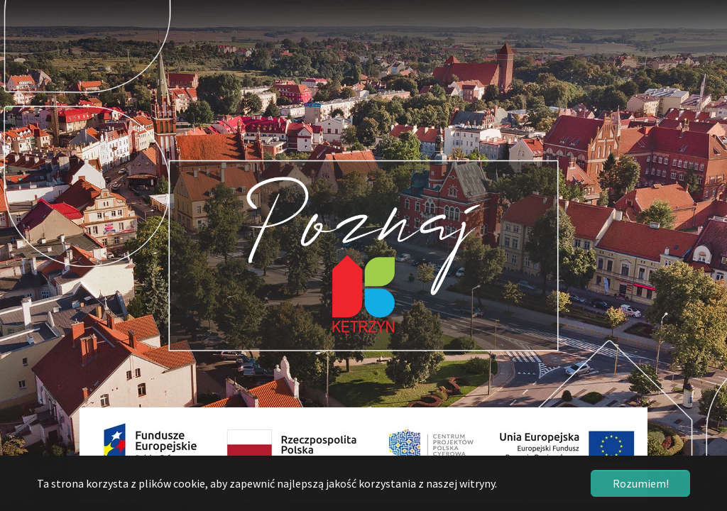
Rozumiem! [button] (641, 483)
